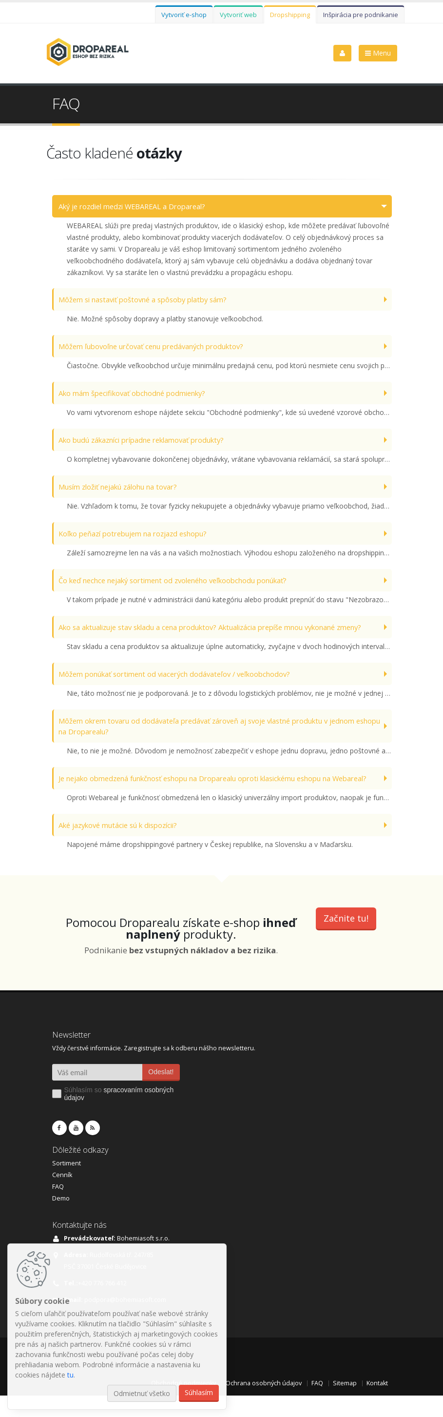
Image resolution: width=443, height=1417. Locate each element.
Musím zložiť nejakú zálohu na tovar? (123, 486)
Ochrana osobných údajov (264, 1404)
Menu (378, 53)
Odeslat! (160, 1093)
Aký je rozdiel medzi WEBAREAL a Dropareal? (137, 206)
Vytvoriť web (238, 14)
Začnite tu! (346, 939)
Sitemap (345, 1404)
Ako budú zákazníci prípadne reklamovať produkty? (149, 439)
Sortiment (66, 1185)
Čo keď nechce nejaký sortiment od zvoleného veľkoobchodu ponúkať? (183, 580)
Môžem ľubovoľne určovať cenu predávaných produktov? (158, 346)
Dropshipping (290, 14)
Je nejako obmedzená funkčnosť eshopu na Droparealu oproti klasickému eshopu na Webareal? (208, 794)
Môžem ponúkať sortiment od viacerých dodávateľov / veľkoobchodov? (183, 684)
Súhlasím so (119, 1115)
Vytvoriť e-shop (184, 14)
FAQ (58, 1208)
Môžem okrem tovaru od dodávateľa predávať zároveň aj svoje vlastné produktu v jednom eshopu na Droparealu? (216, 736)
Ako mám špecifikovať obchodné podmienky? (138, 393)
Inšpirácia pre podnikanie (360, 14)
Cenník (62, 1196)
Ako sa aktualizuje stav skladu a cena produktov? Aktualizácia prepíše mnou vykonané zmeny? (210, 632)
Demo (61, 1220)
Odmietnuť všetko (142, 1393)
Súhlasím (199, 1392)
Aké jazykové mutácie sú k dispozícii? (123, 846)
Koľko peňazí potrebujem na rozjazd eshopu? (138, 533)
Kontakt (377, 1404)
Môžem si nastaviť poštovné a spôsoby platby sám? (149, 299)
